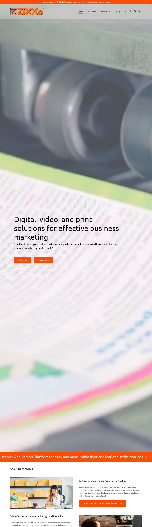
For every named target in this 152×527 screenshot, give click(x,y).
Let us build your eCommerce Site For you (103, 503)
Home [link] (80, 11)
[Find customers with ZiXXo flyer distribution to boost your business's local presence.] (76, 1)
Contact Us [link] (105, 11)
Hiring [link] (117, 11)
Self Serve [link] (91, 11)
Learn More (43, 260)
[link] (27, 11)
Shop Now (22, 260)
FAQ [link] (126, 11)
